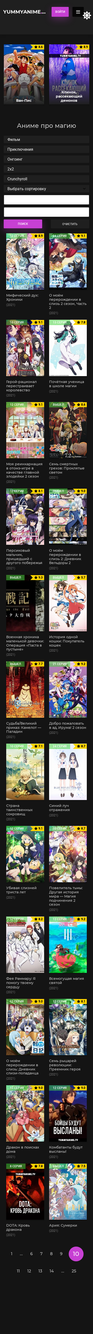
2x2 (46, 169)
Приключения (46, 149)
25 (74, 1271)
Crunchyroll (46, 179)
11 (18, 1271)
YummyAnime (25, 12)
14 (52, 1271)
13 (40, 1271)
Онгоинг (46, 159)
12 (29, 1271)
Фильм (46, 139)
